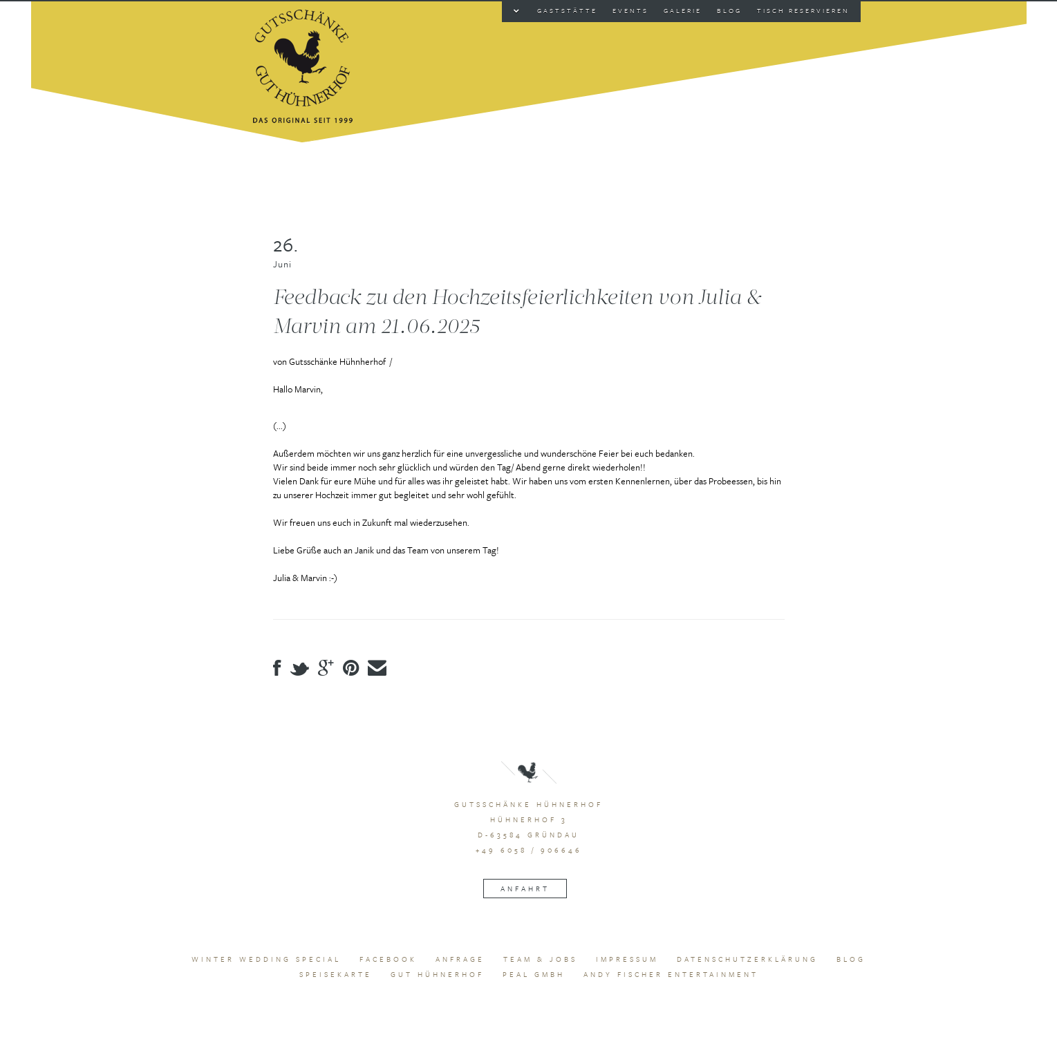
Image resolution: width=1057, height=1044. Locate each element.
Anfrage (460, 959)
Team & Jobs (540, 959)
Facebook (388, 959)
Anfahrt (525, 888)
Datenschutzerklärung (747, 959)
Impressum (627, 959)
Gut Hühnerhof (437, 974)
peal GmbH (534, 974)
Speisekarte (335, 974)
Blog (851, 959)
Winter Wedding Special (266, 959)
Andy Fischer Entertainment (670, 974)
